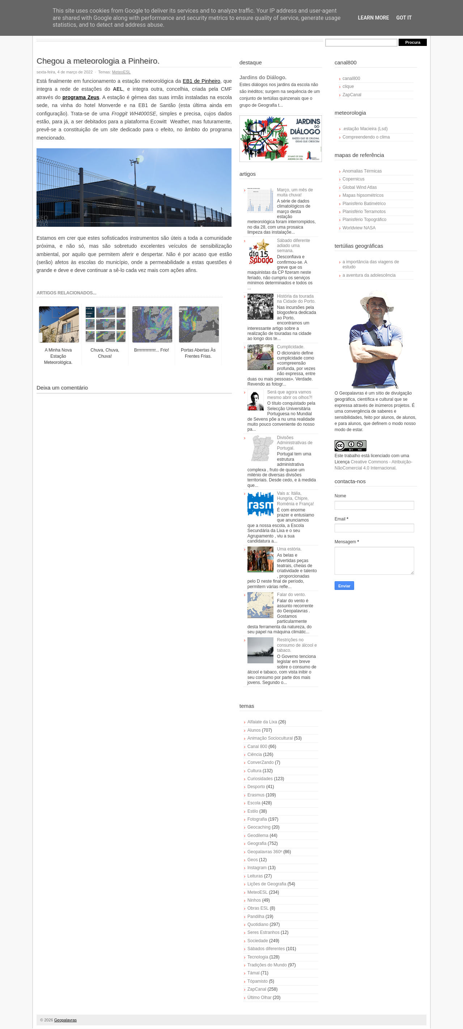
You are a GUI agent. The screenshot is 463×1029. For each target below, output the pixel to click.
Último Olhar (259, 997)
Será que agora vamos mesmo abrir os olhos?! (290, 395)
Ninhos (254, 900)
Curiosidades (260, 778)
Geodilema (257, 835)
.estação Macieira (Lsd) (365, 128)
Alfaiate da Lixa (262, 721)
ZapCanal (256, 989)
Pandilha (255, 916)
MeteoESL (121, 72)
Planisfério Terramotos (364, 211)
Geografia (257, 843)
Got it (404, 18)
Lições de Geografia (266, 883)
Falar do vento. (291, 594)
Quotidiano (257, 924)
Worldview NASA (359, 227)
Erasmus (255, 795)
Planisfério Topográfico (364, 219)
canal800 (351, 78)
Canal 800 (257, 746)
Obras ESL (258, 908)
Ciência (254, 754)
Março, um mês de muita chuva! (295, 192)
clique (348, 86)
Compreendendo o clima (366, 137)
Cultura (254, 770)
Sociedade (257, 940)
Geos (252, 859)
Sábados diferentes (266, 948)
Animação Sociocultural (270, 738)
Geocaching (259, 827)
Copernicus (354, 179)
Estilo (252, 811)
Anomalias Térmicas (362, 171)
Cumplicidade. (291, 346)
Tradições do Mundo (267, 965)
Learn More (373, 18)
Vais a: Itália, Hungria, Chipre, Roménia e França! (295, 498)
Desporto (256, 786)
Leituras (255, 876)
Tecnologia (257, 957)
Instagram (257, 867)
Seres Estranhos (263, 932)
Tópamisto (257, 981)
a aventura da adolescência (369, 275)
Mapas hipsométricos (363, 195)
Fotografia (257, 819)
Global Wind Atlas (360, 187)
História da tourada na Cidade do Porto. (296, 299)
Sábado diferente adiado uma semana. (293, 246)
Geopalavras (65, 1020)
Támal (253, 972)
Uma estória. (289, 549)
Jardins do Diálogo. (262, 77)
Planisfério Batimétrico (364, 203)
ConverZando (260, 762)
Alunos (254, 730)
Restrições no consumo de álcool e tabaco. (297, 645)
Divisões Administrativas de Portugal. (295, 443)
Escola (253, 802)
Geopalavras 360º (264, 851)
